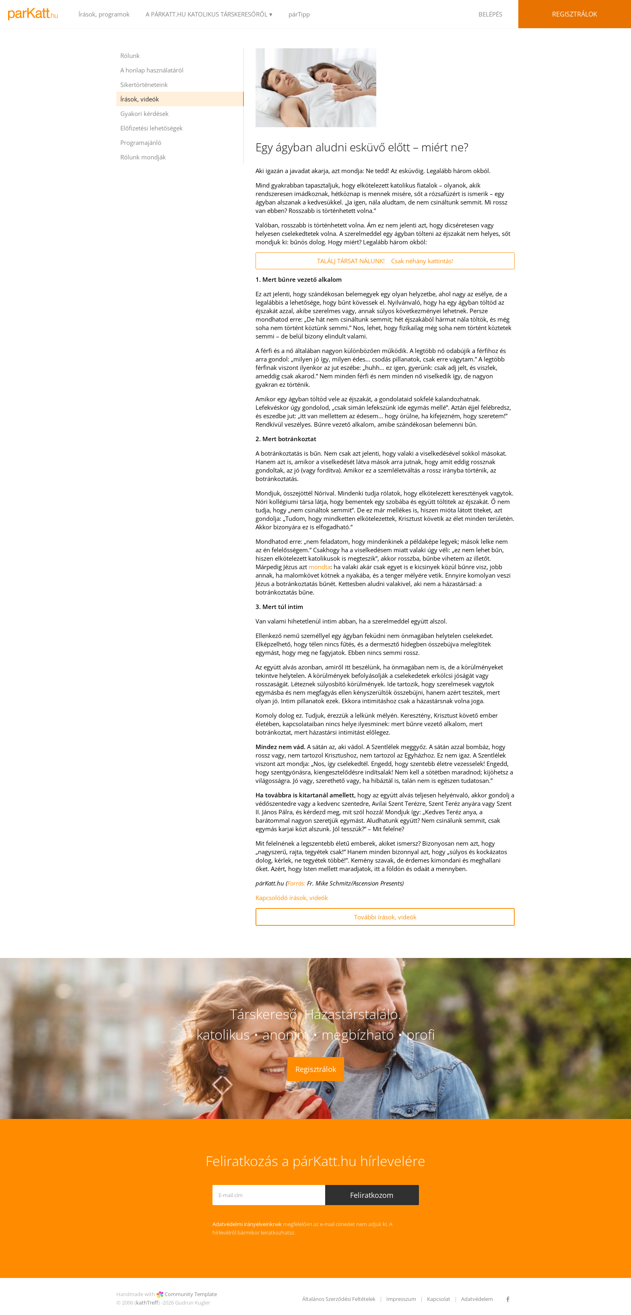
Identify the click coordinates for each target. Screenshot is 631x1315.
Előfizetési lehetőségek (151, 128)
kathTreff (147, 1302)
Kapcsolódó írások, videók (292, 898)
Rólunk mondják (143, 157)
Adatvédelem (477, 1299)
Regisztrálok (574, 14)
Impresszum (401, 1299)
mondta (319, 567)
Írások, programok (104, 14)
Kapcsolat (438, 1299)
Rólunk (130, 56)
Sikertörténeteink (144, 85)
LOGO (35, 14)
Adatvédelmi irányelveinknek (247, 1224)
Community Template (191, 1294)
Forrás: (296, 883)
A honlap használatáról (152, 70)
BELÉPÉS (490, 14)
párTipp (299, 14)
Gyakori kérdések (144, 113)
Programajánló (140, 142)
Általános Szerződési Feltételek (338, 1299)
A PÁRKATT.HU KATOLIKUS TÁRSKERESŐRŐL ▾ (209, 14)
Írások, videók (139, 99)
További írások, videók (385, 917)
